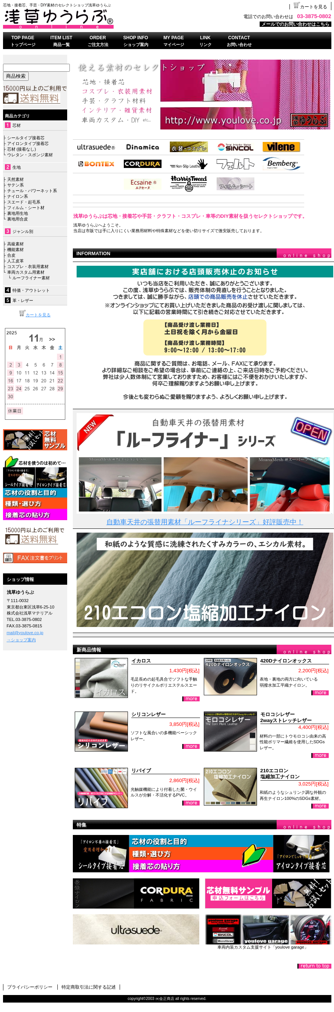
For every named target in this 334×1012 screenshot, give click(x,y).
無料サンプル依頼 (35, 439)
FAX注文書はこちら (35, 558)
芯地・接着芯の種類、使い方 (202, 854)
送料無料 (35, 536)
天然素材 (15, 179)
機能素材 (15, 249)
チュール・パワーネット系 (31, 190)
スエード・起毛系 (23, 202)
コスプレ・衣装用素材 (28, 266)
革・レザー (22, 300)
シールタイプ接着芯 (26, 138)
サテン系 (15, 185)
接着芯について (35, 488)
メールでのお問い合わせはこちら (295, 24)
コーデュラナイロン (136, 893)
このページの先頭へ (314, 966)
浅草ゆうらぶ (97, 18)
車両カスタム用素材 (26, 272)
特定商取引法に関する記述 (89, 987)
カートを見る (310, 6)
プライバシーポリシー (29, 987)
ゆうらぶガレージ (268, 929)
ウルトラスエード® (136, 929)
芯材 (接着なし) (21, 149)
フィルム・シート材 (26, 207)
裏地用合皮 (17, 219)
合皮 (11, 255)
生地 (16, 167)
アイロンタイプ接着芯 (28, 143)
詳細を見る (191, 698)
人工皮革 (15, 261)
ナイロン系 (17, 196)
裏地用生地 (17, 213)
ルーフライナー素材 (31, 278)
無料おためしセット (268, 893)
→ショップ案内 (21, 640)
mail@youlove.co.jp (25, 632)
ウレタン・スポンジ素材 (30, 154)
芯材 (16, 125)
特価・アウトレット (31, 290)
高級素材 (15, 244)
